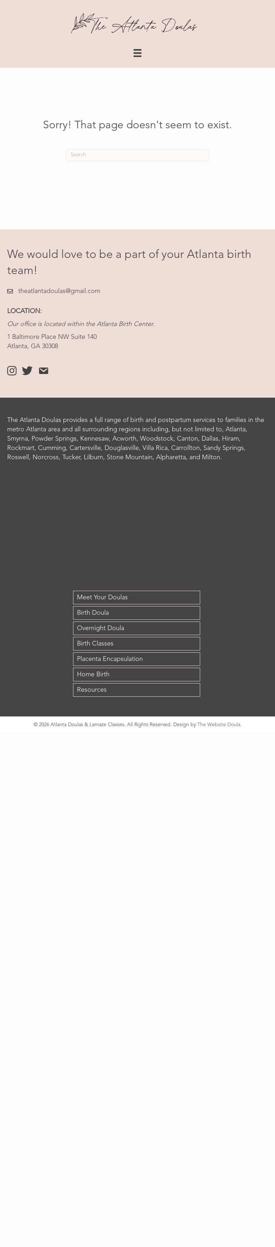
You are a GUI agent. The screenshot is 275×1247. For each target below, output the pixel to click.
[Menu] (137, 53)
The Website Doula (218, 724)
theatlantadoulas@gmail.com (59, 291)
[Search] (137, 155)
